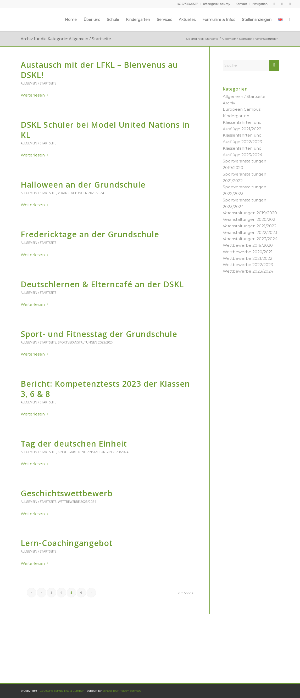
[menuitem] (187, 4)
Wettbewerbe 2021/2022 (247, 258)
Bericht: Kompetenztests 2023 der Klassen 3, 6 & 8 (105, 388)
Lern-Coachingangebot (67, 543)
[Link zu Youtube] (282, 4)
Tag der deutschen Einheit (74, 443)
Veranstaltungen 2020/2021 (250, 219)
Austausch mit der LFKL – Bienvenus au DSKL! (99, 69)
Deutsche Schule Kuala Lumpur (62, 691)
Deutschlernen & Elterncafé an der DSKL (102, 284)
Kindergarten (69, 452)
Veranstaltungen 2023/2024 (81, 193)
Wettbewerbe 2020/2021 (248, 251)
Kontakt (241, 4)
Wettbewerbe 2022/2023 (248, 264)
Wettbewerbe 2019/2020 (248, 245)
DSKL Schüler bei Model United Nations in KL (105, 129)
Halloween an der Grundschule (83, 184)
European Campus (241, 109)
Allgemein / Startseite (38, 83)
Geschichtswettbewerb (67, 493)
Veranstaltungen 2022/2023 (250, 232)
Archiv (229, 102)
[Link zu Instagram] (290, 4)
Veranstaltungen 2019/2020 (250, 212)
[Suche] (290, 19)
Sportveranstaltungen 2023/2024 (86, 342)
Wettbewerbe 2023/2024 (77, 501)
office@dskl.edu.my (216, 4)
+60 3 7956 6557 (187, 4)
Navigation (260, 4)
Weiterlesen (35, 95)
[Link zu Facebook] (274, 4)
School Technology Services (121, 691)
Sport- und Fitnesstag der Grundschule (99, 334)
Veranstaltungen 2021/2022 (249, 225)
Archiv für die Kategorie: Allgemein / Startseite (66, 39)
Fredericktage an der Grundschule (90, 234)
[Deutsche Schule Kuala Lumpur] (21, 19)
